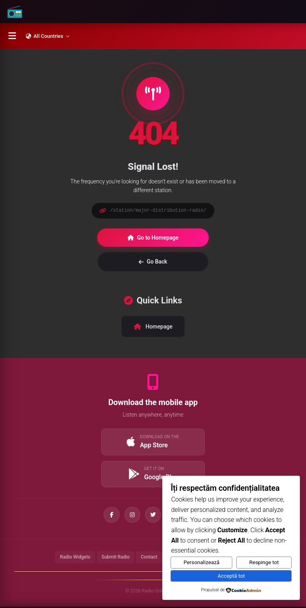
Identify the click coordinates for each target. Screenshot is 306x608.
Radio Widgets (75, 558)
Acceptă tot (231, 576)
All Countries (47, 36)
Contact (149, 558)
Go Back (153, 261)
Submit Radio (116, 558)
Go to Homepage (153, 237)
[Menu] (12, 36)
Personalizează (202, 562)
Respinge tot (264, 562)
